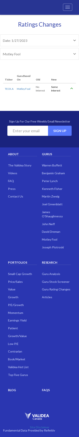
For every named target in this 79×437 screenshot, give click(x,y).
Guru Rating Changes (56, 289)
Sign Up (59, 131)
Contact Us (15, 196)
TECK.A (9, 88)
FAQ (11, 181)
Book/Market (16, 359)
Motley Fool (23, 88)
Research (49, 262)
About (13, 154)
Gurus (47, 154)
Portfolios (17, 262)
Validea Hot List (18, 367)
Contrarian (15, 351)
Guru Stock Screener (56, 281)
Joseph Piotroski (53, 247)
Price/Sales (15, 281)
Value (11, 289)
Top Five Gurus (18, 375)
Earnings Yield (17, 320)
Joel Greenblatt (52, 204)
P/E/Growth (16, 305)
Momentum (15, 312)
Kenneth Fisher (52, 189)
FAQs (46, 390)
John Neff (48, 224)
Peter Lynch (50, 181)
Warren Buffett (52, 165)
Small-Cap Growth (20, 274)
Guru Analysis (51, 274)
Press (12, 189)
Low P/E (13, 344)
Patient (13, 328)
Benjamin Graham (53, 173)
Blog (12, 390)
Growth (13, 297)
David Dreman (51, 231)
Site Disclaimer (39, 427)
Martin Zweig (50, 196)
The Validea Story (19, 165)
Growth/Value (17, 336)
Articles (47, 297)
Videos (12, 173)
